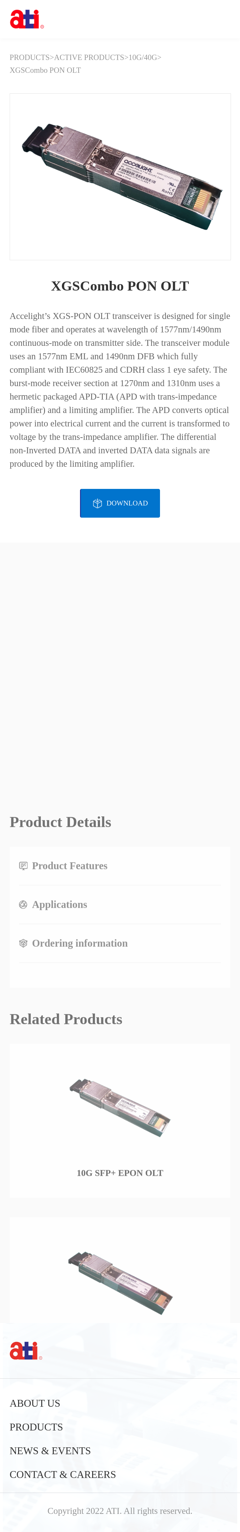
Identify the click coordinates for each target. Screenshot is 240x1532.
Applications (59, 1090)
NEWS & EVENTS (50, 1450)
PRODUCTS (30, 57)
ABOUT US (35, 1403)
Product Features (70, 1051)
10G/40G (142, 57)
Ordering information (80, 1128)
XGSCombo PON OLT (45, 70)
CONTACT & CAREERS (63, 1474)
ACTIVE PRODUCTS (89, 57)
